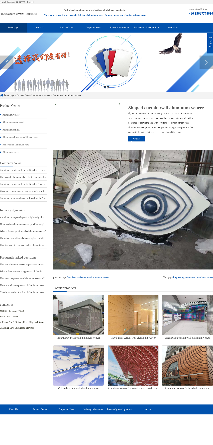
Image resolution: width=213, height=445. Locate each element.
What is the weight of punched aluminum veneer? (23, 231)
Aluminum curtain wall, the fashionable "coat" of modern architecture (32, 184)
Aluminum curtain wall (13, 122)
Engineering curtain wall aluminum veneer (193, 277)
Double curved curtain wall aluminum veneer (88, 277)
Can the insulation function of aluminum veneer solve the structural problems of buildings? (42, 292)
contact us (173, 27)
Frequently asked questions (146, 27)
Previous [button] (6, 66)
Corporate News (93, 27)
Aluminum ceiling (10, 130)
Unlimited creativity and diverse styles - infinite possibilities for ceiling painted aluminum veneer (45, 238)
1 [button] (105, 91)
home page (13, 27)
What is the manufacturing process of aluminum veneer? (26, 271)
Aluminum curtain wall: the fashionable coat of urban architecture (31, 170)
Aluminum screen (10, 152)
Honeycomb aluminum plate (15, 144)
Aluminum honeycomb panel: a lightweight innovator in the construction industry (38, 217)
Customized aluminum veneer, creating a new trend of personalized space (34, 191)
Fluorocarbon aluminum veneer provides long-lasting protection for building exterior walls (42, 224)
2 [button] (107, 91)
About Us (39, 27)
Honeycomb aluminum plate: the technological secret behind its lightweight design (38, 177)
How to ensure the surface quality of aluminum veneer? (26, 245)
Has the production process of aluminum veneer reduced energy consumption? (36, 285)
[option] (106, 66)
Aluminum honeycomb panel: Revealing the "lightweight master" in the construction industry (43, 198)
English (30, 2)
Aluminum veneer (10, 115)
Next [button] (206, 66)
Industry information (119, 27)
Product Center (67, 27)
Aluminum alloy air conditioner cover (20, 137)
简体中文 (20, 2)
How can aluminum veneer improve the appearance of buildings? (30, 264)
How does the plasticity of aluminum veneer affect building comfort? (32, 278)
